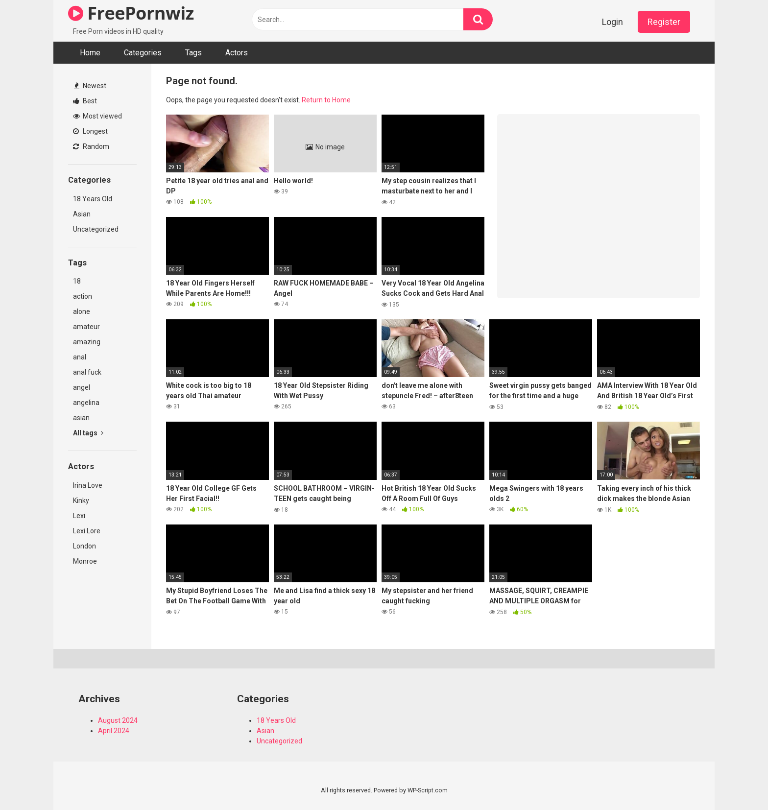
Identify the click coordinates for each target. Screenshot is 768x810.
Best (85, 101)
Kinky (81, 500)
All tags (88, 433)
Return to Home (326, 100)
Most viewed (97, 116)
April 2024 (113, 731)
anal (79, 357)
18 (77, 281)
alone (81, 311)
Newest (90, 86)
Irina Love (87, 485)
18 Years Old (92, 199)
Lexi (79, 516)
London (84, 546)
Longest (90, 131)
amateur (86, 327)
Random (91, 146)
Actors (236, 52)
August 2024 (118, 720)
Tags (193, 52)
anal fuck (87, 372)
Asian (82, 214)
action (82, 296)
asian (81, 418)
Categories (143, 52)
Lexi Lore (86, 531)
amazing (86, 342)
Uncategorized (96, 229)
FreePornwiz (131, 13)
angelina (86, 402)
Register (664, 22)
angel (81, 387)
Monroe (85, 561)
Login (612, 22)
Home (90, 52)
